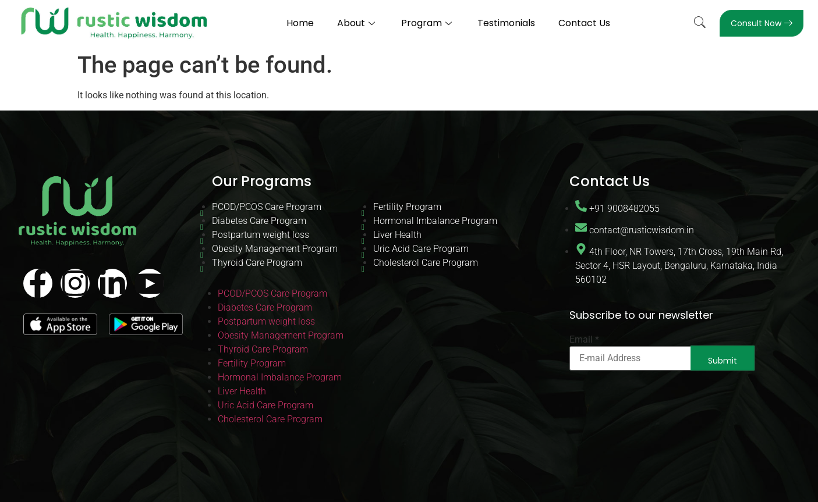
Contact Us (585, 23)
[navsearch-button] (699, 23)
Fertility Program (407, 206)
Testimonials (507, 23)
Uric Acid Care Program (421, 248)
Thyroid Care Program (257, 262)
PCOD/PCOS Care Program (266, 206)
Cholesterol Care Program (425, 262)
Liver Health (397, 234)
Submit (722, 360)
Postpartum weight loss (260, 234)
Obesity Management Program (275, 248)
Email (584, 339)
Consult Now (761, 23)
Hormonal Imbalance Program (435, 220)
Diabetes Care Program (259, 220)
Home (300, 23)
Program (428, 23)
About (357, 23)
